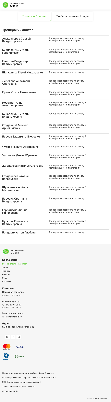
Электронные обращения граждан (18, 386)
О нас (4, 278)
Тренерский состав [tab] (34, 16)
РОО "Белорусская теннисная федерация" (21, 382)
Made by (97, 398)
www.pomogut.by (10, 391)
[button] (55, 41)
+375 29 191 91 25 (11, 305)
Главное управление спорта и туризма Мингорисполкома (29, 377)
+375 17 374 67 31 (11, 295)
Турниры (6, 271)
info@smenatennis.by (12, 317)
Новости (6, 275)
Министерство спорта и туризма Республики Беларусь (27, 373)
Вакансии (6, 282)
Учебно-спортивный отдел (14, 264)
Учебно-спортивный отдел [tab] (72, 16)
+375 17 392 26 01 (11, 307)
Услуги (5, 267)
